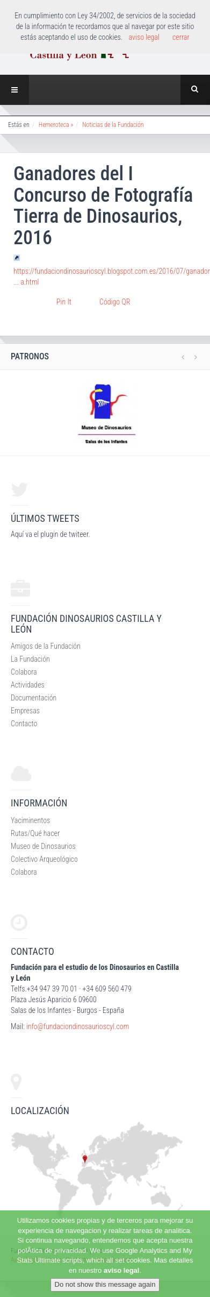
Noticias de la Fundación (112, 125)
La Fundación (30, 659)
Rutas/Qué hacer (35, 833)
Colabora (24, 672)
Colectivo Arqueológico (44, 859)
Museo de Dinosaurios (43, 846)
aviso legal (121, 1270)
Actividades (28, 685)
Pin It (63, 301)
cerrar (181, 37)
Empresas (25, 710)
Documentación (33, 697)
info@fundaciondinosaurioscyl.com (77, 1026)
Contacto (24, 723)
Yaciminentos (30, 820)
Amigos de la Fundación (46, 646)
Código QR (114, 301)
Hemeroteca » (56, 125)
